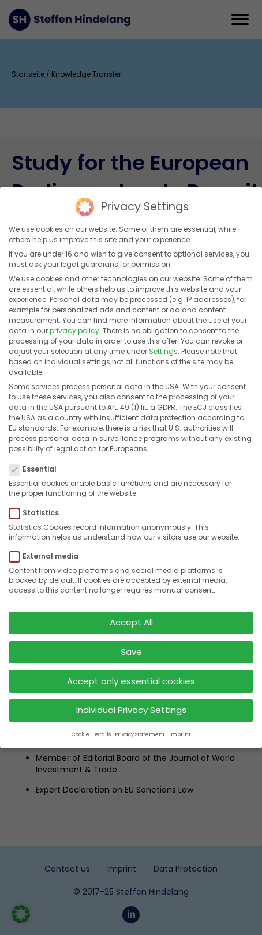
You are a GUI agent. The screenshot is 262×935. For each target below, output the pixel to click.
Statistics (37, 504)
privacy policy (74, 321)
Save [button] (131, 642)
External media (47, 547)
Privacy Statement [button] (140, 725)
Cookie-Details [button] (91, 725)
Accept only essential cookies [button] (131, 672)
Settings (163, 342)
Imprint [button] (180, 725)
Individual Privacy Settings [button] (131, 701)
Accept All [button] (131, 613)
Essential (36, 460)
